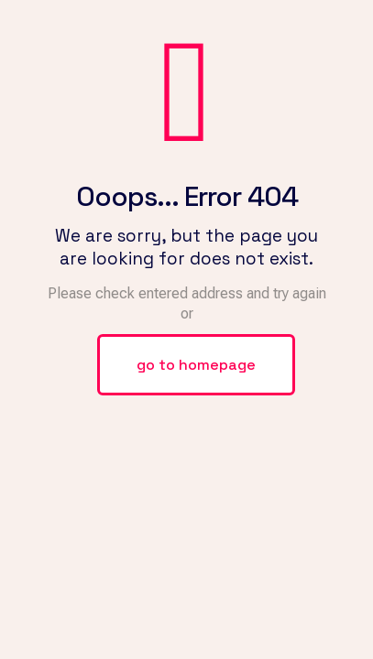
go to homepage (196, 364)
